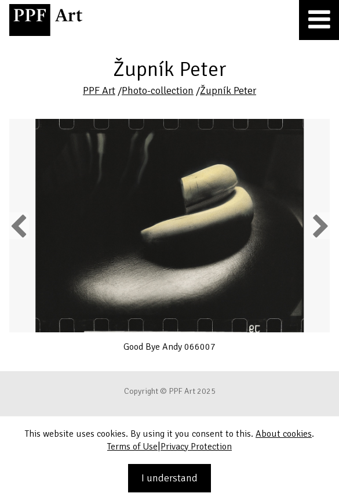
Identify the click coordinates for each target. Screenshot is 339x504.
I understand (169, 478)
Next (320, 225)
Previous (19, 225)
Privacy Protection (196, 446)
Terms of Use (132, 446)
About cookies (284, 434)
